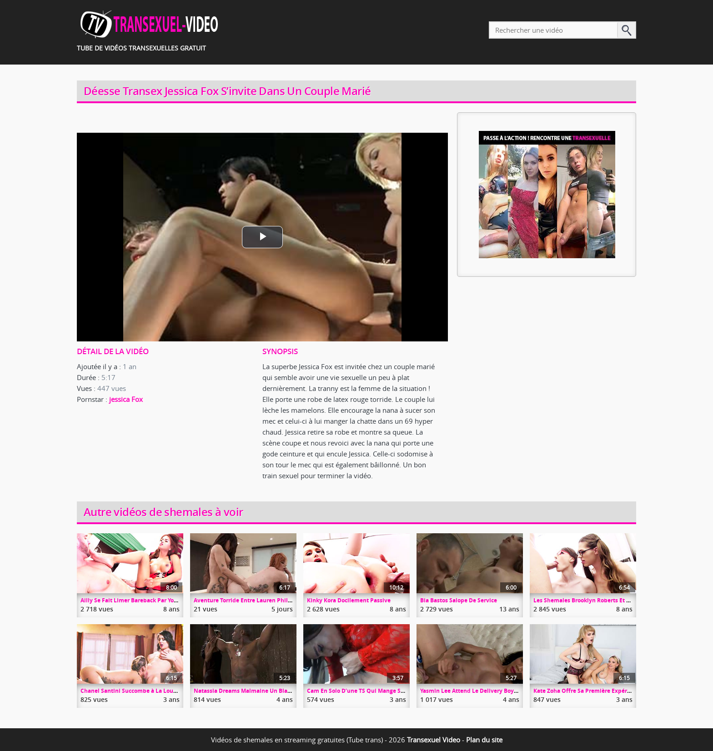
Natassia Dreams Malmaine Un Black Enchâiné (257, 691)
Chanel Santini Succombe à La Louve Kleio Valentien (151, 691)
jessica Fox (126, 399)
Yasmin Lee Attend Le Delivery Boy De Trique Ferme (490, 691)
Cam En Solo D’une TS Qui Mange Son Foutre (367, 691)
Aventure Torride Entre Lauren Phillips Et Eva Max (261, 600)
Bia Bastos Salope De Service (458, 600)
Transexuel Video (433, 739)
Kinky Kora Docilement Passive (349, 600)
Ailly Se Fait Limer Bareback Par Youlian (134, 600)
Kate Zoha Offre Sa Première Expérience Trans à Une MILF (611, 691)
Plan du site (484, 739)
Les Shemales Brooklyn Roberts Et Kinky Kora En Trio (604, 600)
